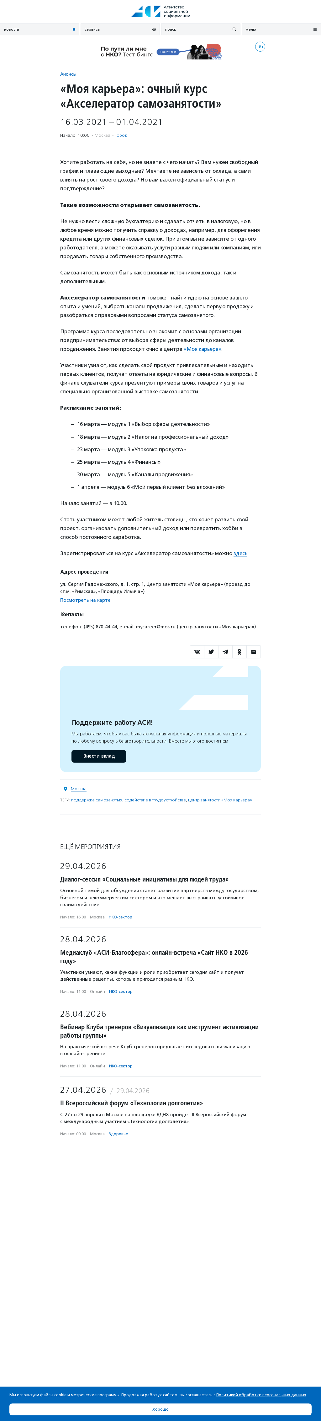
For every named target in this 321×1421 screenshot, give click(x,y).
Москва (79, 788)
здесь (241, 553)
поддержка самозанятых (96, 800)
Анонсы (68, 74)
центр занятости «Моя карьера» (220, 800)
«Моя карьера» (203, 349)
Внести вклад (98, 756)
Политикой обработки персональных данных (261, 1395)
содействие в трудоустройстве (155, 800)
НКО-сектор (120, 917)
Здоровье (118, 1134)
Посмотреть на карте (85, 600)
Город (121, 135)
